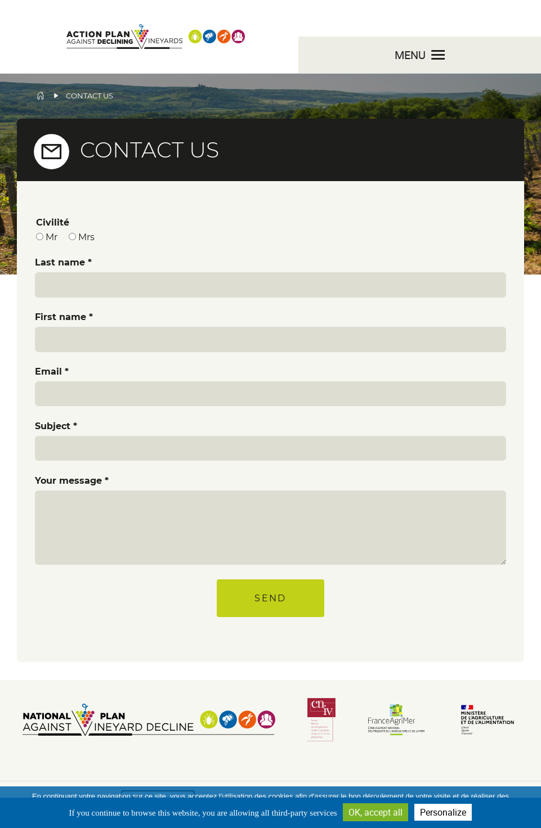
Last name (60, 262)
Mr (51, 237)
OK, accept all (375, 812)
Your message (68, 480)
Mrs (86, 237)
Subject (52, 426)
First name (60, 317)
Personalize (443, 812)
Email (48, 371)
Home (40, 95)
